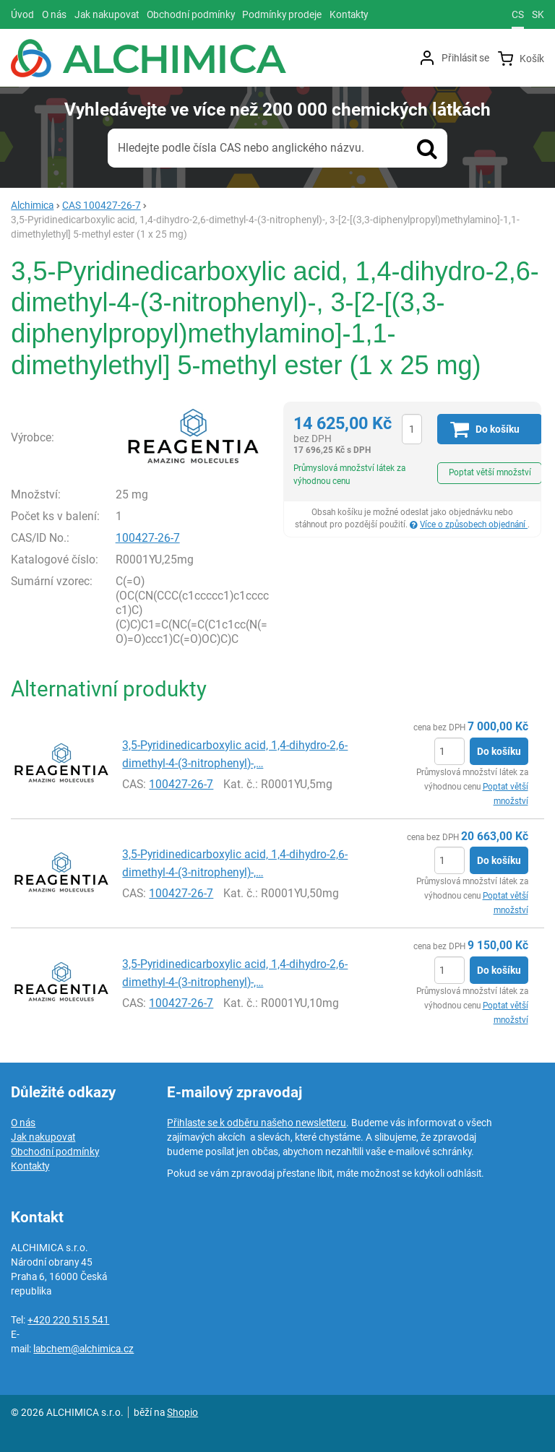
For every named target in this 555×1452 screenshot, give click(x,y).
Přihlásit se (465, 58)
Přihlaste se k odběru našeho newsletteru (256, 1122)
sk (538, 14)
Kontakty (30, 1166)
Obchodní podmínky (55, 1151)
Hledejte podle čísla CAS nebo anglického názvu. (241, 148)
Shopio (182, 1412)
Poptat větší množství (490, 472)
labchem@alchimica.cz (83, 1348)
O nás (23, 1122)
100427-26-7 (148, 538)
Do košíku (499, 751)
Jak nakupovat (43, 1137)
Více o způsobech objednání (474, 524)
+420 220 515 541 (68, 1320)
